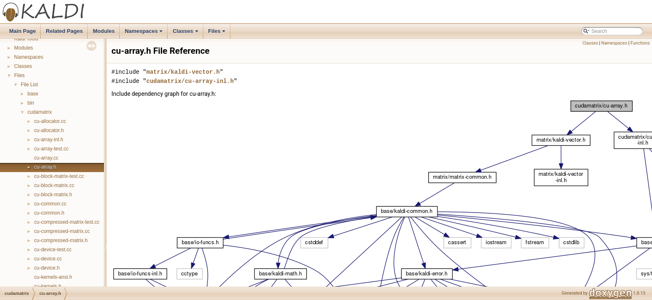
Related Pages (64, 31)
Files (217, 33)
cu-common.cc (50, 204)
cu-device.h (46, 268)
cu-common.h (49, 213)
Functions (640, 43)
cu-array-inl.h (48, 139)
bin (30, 103)
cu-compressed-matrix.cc (62, 231)
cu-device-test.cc (53, 249)
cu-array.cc (46, 158)
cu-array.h (45, 167)
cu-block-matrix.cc (54, 185)
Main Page (22, 31)
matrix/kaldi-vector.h (183, 72)
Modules (104, 31)
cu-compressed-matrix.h (61, 240)
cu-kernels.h (47, 286)
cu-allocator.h (49, 130)
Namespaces (144, 33)
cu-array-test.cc (51, 149)
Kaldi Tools (26, 39)
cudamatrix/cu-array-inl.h (190, 81)
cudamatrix (39, 112)
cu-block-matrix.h (53, 195)
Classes (186, 33)
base (32, 94)
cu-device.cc (48, 259)
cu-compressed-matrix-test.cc (66, 222)
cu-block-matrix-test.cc (59, 176)
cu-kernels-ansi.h (53, 277)
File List (29, 85)
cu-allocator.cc (50, 121)
